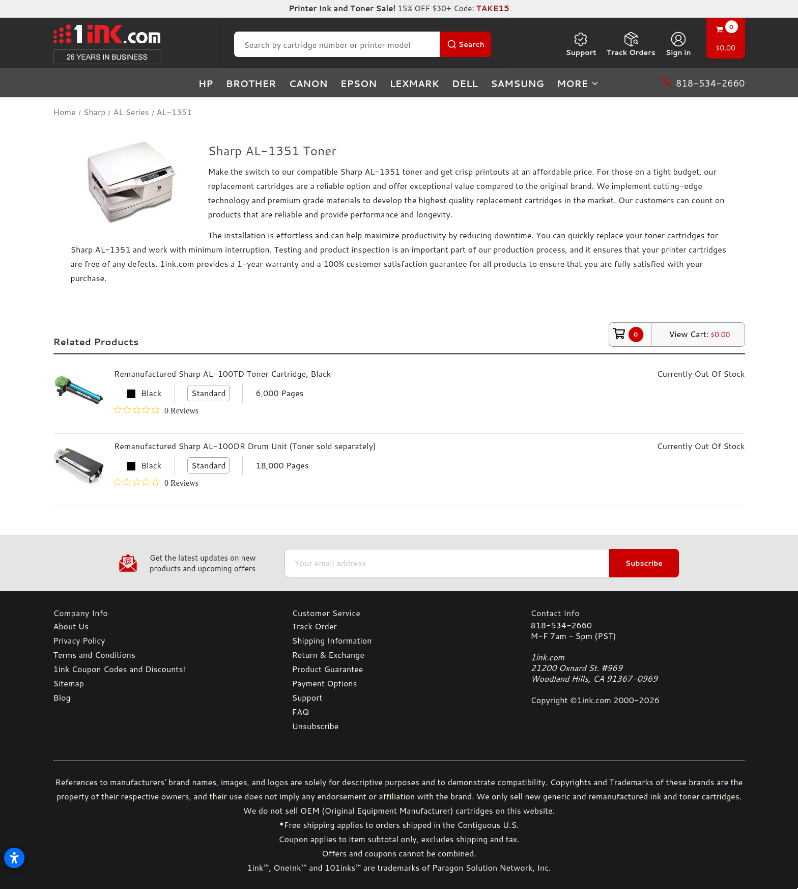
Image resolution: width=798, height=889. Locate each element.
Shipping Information (332, 640)
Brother (251, 83)
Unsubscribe (315, 726)
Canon (308, 83)
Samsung (517, 83)
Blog (62, 697)
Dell (465, 83)
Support (580, 44)
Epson (358, 83)
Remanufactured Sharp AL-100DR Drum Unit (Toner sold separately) (245, 446)
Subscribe (644, 563)
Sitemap (68, 683)
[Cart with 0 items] (725, 39)
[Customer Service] (399, 612)
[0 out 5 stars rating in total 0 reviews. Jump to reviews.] (156, 410)
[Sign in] (678, 44)
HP (205, 83)
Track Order (314, 626)
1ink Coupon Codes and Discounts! (119, 669)
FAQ (300, 711)
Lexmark (414, 83)
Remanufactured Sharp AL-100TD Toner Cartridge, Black (222, 373)
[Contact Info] (638, 612)
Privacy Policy (79, 640)
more (578, 83)
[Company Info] (160, 612)
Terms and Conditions (94, 654)
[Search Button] (465, 44)
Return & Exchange (328, 654)
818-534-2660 (561, 625)
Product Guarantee (327, 669)
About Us (71, 626)
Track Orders (631, 44)
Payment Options (324, 683)
